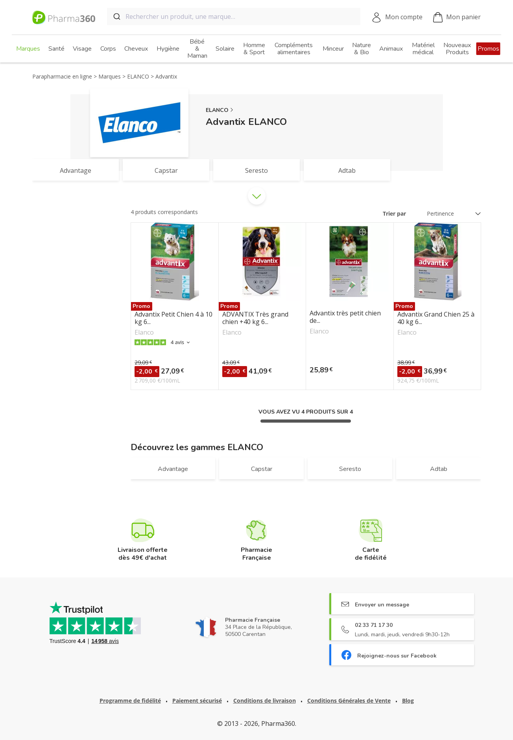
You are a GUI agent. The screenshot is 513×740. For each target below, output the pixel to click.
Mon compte (404, 17)
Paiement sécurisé (197, 700)
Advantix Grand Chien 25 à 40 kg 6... (435, 318)
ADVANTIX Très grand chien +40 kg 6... (255, 318)
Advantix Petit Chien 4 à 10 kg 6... (173, 318)
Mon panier (457, 17)
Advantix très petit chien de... (345, 317)
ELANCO (217, 110)
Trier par (394, 213)
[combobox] (233, 16)
